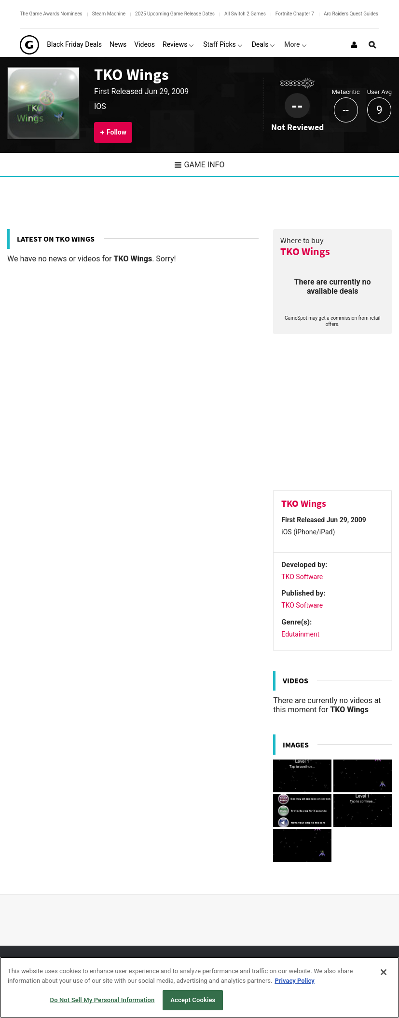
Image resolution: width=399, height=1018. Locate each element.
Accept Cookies (192, 1000)
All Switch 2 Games (245, 13)
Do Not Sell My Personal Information (102, 1000)
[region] (199, 987)
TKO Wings (131, 74)
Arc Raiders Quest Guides (351, 13)
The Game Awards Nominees (51, 13)
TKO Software (302, 577)
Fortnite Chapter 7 (294, 13)
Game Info (200, 164)
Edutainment (300, 634)
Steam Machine (108, 13)
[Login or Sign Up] (354, 45)
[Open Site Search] (372, 45)
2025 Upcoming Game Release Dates (175, 13)
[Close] (383, 972)
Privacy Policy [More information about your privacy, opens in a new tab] (294, 980)
